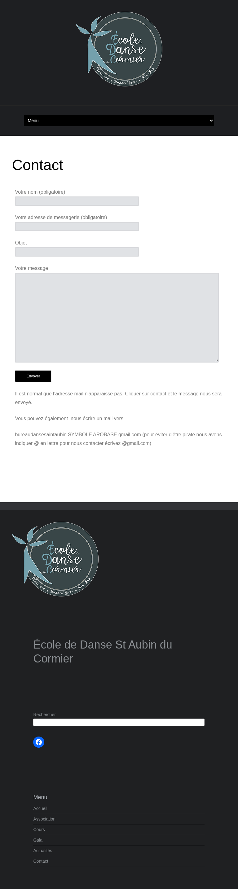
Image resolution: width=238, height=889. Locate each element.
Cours (39, 829)
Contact (40, 861)
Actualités (42, 850)
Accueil (40, 808)
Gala (37, 840)
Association (44, 818)
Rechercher (44, 714)
